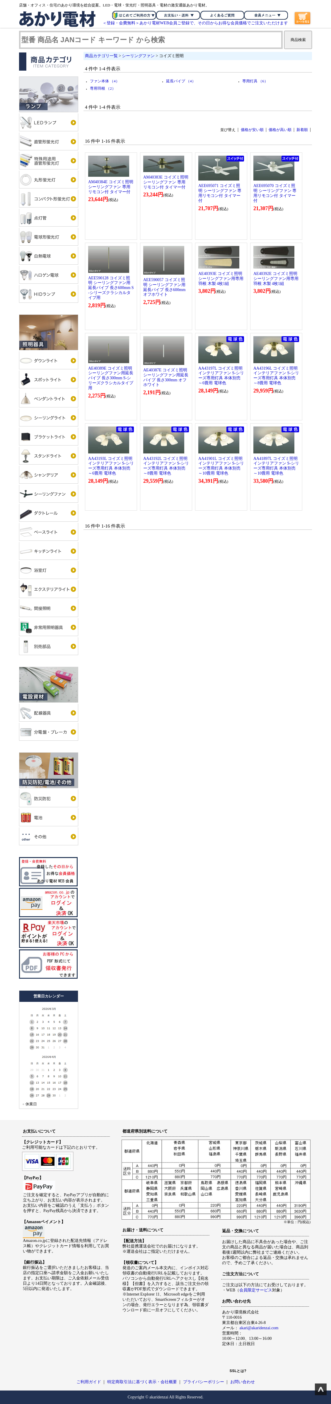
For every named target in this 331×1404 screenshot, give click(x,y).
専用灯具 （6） (255, 81)
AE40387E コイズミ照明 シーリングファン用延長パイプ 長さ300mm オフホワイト (165, 377)
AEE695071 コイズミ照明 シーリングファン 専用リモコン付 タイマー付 (219, 193)
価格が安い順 (252, 130)
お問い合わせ (242, 1382)
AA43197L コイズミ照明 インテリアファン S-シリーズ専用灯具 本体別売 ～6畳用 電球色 (221, 375)
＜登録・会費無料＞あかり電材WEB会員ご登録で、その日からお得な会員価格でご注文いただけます (195, 23)
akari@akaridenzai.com (259, 1328)
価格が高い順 (280, 130)
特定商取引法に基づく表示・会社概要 (142, 1382)
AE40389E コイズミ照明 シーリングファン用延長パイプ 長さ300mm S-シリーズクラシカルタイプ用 (110, 378)
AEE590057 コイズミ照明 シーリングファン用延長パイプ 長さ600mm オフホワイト (164, 287)
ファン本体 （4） (105, 81)
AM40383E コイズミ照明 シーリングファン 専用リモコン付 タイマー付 (165, 182)
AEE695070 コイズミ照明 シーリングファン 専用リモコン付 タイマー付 (274, 193)
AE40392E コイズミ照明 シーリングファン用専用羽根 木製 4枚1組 (275, 278)
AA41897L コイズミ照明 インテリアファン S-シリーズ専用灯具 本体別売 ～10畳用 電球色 (276, 465)
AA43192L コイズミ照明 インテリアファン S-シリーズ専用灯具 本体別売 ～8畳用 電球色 (166, 465)
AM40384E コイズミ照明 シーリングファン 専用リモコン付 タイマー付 (110, 187)
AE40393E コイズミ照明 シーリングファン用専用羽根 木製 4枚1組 (220, 278)
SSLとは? (238, 1371)
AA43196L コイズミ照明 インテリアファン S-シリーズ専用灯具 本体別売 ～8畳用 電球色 (276, 375)
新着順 (302, 130)
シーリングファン (138, 56)
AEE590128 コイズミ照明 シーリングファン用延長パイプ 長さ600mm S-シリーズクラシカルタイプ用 (111, 288)
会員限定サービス (255, 1290)
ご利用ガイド (88, 1382)
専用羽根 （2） (103, 88)
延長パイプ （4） (181, 81)
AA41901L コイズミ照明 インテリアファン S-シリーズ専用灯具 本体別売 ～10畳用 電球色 (221, 465)
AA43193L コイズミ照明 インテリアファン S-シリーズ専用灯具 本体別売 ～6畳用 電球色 (111, 465)
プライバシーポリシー (203, 1382)
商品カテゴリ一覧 (101, 56)
